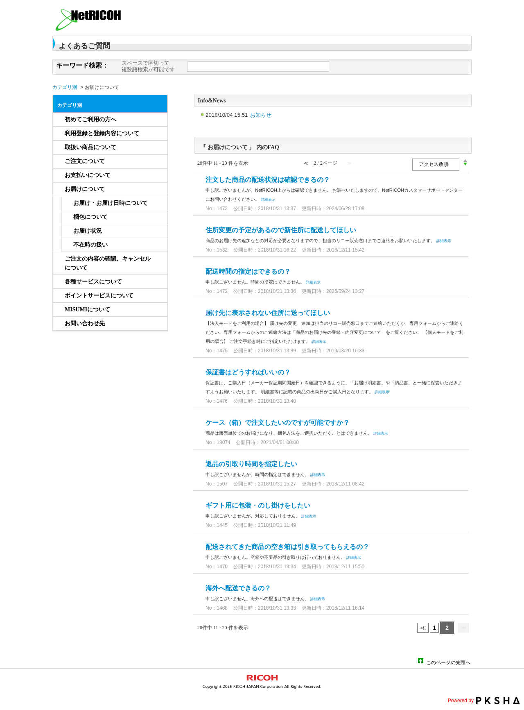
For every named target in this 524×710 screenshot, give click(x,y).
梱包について (90, 217)
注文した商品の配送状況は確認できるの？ (268, 179)
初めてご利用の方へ (90, 119)
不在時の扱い (90, 245)
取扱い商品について (90, 147)
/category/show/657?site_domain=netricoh (157, 175)
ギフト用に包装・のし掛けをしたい (258, 505)
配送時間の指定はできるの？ (248, 271)
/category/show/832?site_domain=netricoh (157, 324)
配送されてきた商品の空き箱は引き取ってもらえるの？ (287, 546)
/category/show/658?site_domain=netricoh (157, 189)
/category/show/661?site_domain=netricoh (157, 282)
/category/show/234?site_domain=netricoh (157, 147)
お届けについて (85, 189)
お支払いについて (88, 175)
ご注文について (85, 161)
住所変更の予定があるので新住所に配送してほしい (281, 230)
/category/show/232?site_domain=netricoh (157, 120)
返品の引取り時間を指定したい (251, 463)
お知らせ (260, 115)
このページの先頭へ (448, 662)
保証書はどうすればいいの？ (248, 372)
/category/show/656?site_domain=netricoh (157, 161)
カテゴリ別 (64, 87)
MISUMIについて (87, 309)
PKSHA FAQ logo (498, 700)
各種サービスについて (93, 282)
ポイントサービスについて (99, 296)
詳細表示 (268, 199)
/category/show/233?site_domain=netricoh (157, 133)
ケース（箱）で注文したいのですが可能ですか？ (278, 422)
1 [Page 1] (434, 627)
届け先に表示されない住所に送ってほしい (268, 312)
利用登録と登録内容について (102, 133)
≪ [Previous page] (423, 627)
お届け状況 (87, 231)
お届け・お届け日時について (110, 203)
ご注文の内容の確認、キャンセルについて (108, 263)
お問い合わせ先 (85, 323)
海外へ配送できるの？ (238, 588)
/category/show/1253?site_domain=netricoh (157, 310)
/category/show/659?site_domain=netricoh (157, 263)
